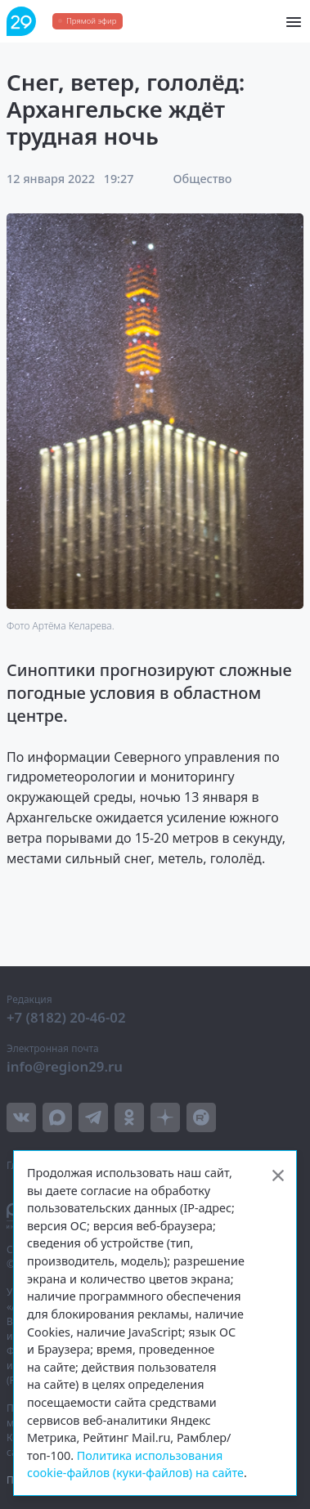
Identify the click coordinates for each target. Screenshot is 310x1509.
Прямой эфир (91, 21)
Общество (202, 178)
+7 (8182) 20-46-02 (66, 1017)
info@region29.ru (65, 1066)
